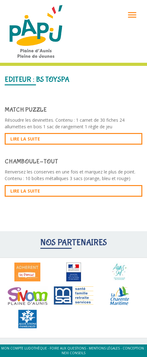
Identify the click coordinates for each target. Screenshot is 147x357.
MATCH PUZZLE (26, 109)
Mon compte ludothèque (24, 348)
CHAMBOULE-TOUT (31, 161)
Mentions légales (104, 348)
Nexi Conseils (73, 353)
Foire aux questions (68, 348)
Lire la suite (25, 139)
